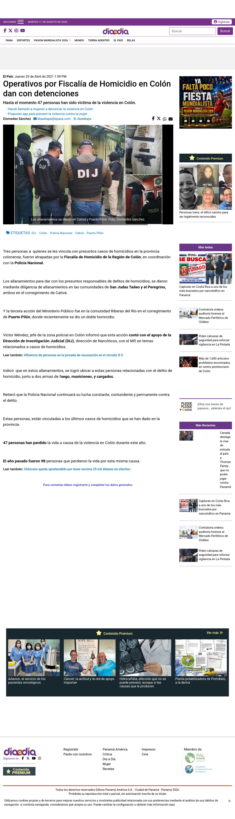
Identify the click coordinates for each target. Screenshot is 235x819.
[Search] (192, 31)
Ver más (215, 633)
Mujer (107, 764)
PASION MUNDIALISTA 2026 (51, 40)
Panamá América (115, 749)
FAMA (9, 40)
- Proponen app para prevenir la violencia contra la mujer (46, 114)
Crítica (107, 754)
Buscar (225, 31)
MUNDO (79, 40)
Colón (43, 233)
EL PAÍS (118, 40)
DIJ (34, 233)
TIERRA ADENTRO (99, 40)
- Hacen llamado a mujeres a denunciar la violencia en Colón (49, 109)
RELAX (131, 40)
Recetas (108, 769)
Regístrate (70, 749)
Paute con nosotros (77, 754)
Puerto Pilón (95, 233)
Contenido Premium (205, 158)
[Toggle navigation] (20, 22)
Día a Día (109, 759)
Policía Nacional (61, 233)
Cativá (79, 233)
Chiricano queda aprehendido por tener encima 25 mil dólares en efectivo (76, 469)
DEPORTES (23, 40)
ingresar (222, 22)
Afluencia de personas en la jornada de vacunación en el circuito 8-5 (73, 355)
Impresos (149, 749)
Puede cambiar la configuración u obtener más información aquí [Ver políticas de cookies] (134, 804)
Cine (145, 754)
